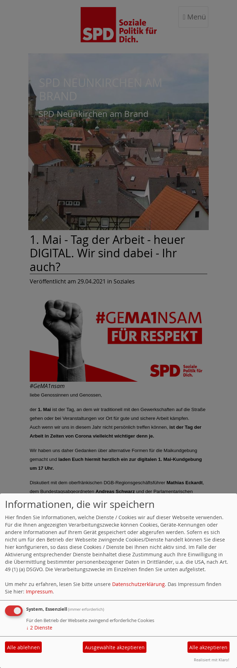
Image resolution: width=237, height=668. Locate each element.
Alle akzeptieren (208, 647)
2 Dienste (39, 627)
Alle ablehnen (23, 647)
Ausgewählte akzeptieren (115, 647)
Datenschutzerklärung (138, 584)
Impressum (39, 591)
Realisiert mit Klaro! (211, 659)
